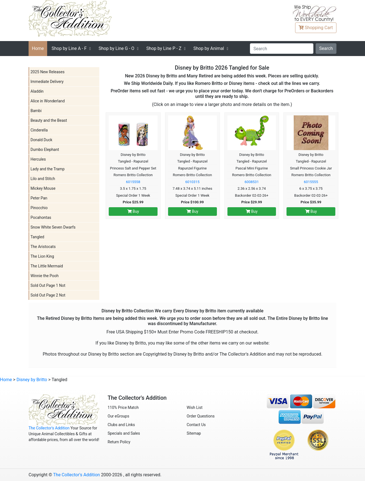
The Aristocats (43, 246)
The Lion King (42, 256)
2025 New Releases (48, 72)
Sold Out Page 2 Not (48, 295)
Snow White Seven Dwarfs (53, 227)
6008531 (252, 182)
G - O (116, 48)
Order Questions (201, 416)
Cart (316, 27)
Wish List (194, 407)
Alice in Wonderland (48, 101)
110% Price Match (123, 407)
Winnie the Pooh (45, 276)
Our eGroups (118, 416)
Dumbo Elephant (45, 149)
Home (38, 48)
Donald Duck (41, 140)
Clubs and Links (121, 424)
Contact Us (196, 424)
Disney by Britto (31, 379)
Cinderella (39, 130)
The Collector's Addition (49, 428)
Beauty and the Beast (49, 120)
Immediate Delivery (47, 81)
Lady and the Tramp (48, 169)
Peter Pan (39, 198)
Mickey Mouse (43, 188)
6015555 (311, 182)
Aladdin (37, 91)
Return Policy (119, 442)
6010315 (192, 182)
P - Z (163, 48)
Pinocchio (39, 208)
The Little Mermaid (47, 266)
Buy (133, 211)
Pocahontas (41, 217)
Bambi (36, 110)
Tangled (37, 237)
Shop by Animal (208, 48)
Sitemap (194, 433)
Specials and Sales (124, 433)
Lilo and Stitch (43, 178)
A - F (69, 48)
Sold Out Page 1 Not (48, 285)
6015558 (133, 182)
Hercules (38, 159)
